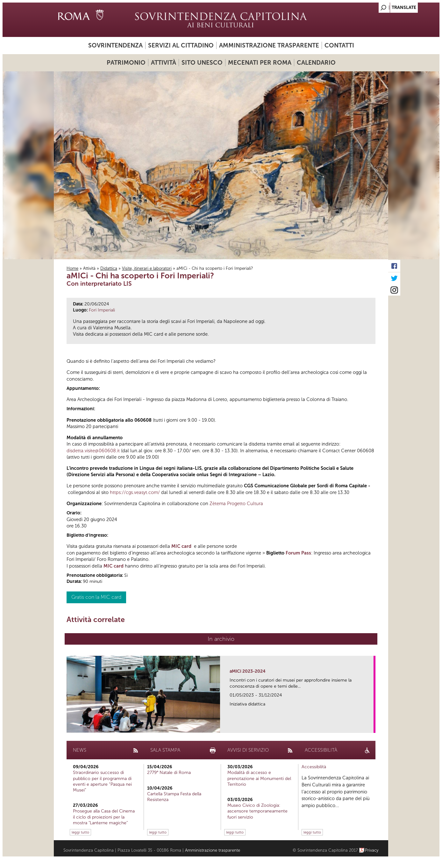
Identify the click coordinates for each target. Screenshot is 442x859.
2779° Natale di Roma (169, 772)
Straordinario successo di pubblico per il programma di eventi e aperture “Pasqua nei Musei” (102, 781)
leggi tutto (80, 832)
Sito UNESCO (202, 62)
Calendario (316, 62)
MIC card (181, 546)
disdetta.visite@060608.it (93, 451)
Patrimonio (126, 62)
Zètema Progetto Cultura (236, 503)
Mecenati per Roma (259, 62)
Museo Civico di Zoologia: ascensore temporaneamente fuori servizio (257, 811)
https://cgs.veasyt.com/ (135, 492)
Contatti (339, 45)
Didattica (108, 268)
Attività (163, 62)
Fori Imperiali (102, 310)
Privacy (372, 850)
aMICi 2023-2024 (248, 671)
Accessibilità (314, 767)
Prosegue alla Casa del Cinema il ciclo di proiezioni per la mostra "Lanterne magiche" (104, 816)
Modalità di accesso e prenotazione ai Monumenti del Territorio (259, 778)
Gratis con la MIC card (96, 597)
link (370, 726)
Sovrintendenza (115, 45)
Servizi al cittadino (181, 45)
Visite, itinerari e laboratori (147, 268)
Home (72, 268)
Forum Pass (298, 553)
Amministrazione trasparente (269, 45)
